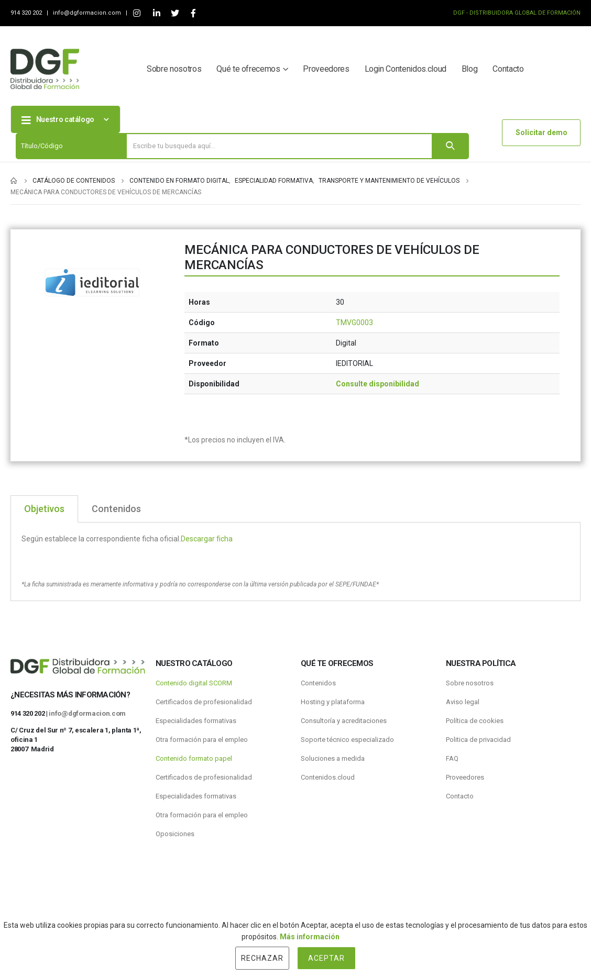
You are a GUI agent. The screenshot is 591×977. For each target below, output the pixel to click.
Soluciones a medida (333, 758)
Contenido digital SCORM (194, 683)
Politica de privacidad (478, 739)
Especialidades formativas (196, 721)
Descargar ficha (207, 539)
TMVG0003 (354, 322)
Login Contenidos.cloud (405, 69)
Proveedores (326, 69)
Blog (470, 69)
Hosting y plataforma (333, 702)
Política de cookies (475, 721)
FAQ (452, 758)
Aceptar (326, 958)
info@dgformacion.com (88, 12)
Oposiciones (175, 834)
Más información (310, 936)
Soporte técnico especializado (347, 739)
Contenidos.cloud (328, 777)
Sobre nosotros (174, 69)
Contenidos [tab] (116, 508)
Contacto (507, 69)
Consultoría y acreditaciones (344, 721)
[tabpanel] (295, 562)
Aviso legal (462, 702)
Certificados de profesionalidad (204, 702)
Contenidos (318, 683)
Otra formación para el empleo (202, 739)
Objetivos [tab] (44, 508)
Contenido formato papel (194, 758)
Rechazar (262, 958)
